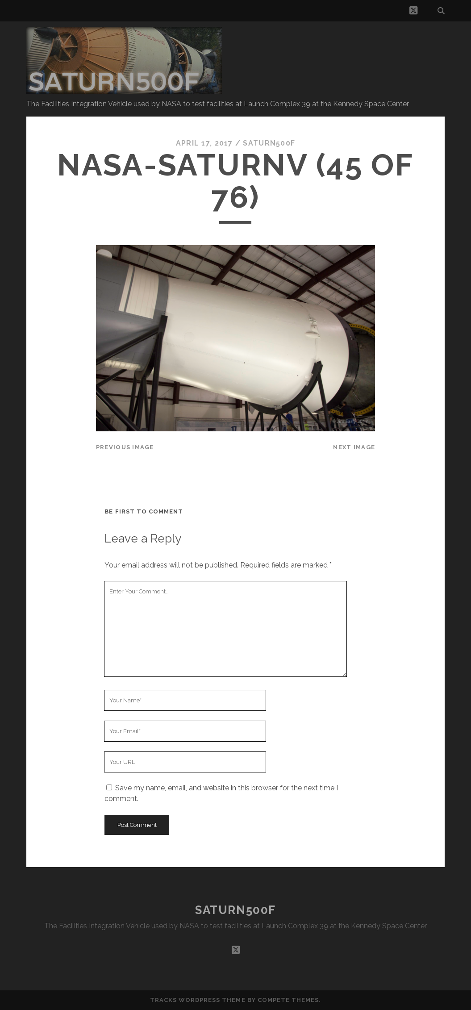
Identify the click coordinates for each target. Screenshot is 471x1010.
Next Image (354, 447)
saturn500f (269, 143)
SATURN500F (235, 910)
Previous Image (125, 447)
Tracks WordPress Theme (198, 1000)
